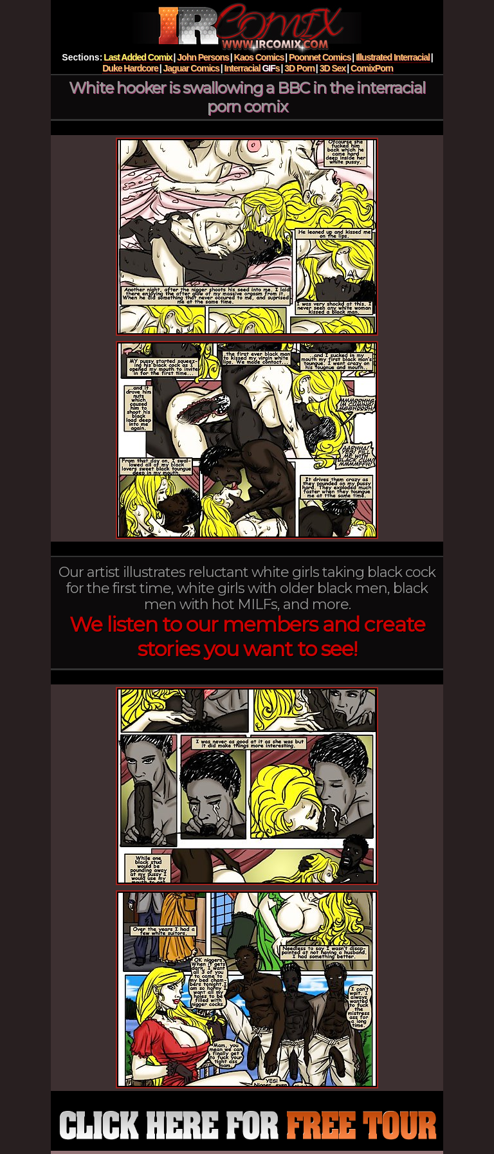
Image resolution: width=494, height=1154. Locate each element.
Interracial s (252, 68)
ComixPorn (372, 68)
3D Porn (299, 68)
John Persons (203, 57)
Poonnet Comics (320, 57)
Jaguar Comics (191, 68)
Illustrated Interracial (393, 57)
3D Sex (333, 68)
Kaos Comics (259, 57)
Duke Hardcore (130, 68)
